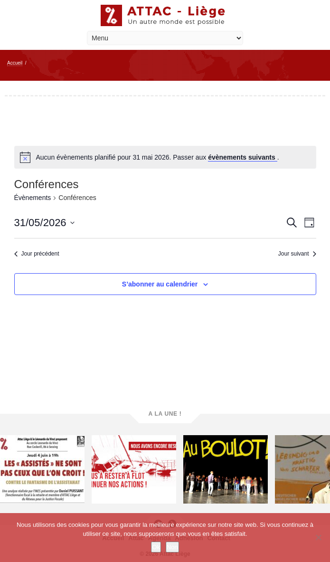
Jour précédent (36, 253)
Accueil (14, 63)
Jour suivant (297, 253)
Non (172, 547)
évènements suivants (242, 157)
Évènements (32, 197)
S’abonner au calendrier (160, 284)
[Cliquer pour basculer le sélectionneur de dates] (44, 222)
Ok (156, 547)
